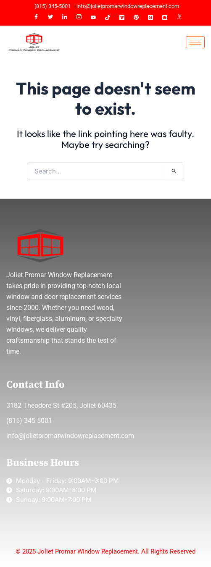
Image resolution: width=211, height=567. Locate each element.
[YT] (93, 17)
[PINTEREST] (136, 17)
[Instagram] (79, 17)
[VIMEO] (122, 17)
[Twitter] (50, 17)
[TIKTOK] (107, 17)
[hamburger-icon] (195, 42)
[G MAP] (179, 17)
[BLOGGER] (164, 17)
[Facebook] (36, 17)
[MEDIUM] (150, 17)
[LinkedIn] (64, 17)
